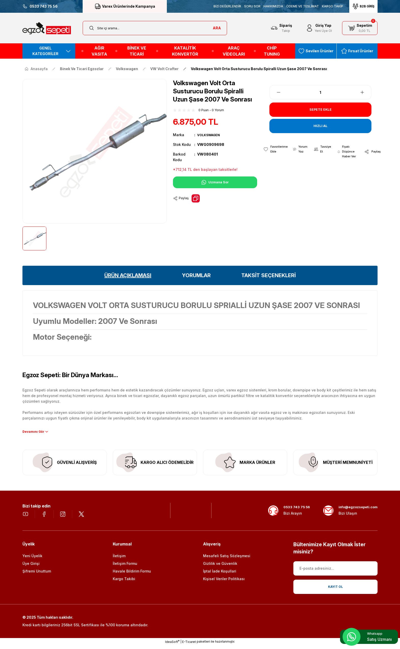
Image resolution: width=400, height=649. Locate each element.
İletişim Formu (125, 567)
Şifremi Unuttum (36, 574)
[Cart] (360, 28)
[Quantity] (320, 92)
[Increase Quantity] (365, 92)
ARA (217, 28)
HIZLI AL (320, 126)
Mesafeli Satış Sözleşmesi (226, 559)
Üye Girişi (31, 567)
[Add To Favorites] (275, 149)
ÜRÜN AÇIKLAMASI (127, 275)
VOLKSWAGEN (210, 135)
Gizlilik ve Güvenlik (220, 567)
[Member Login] (318, 28)
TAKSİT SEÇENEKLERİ (268, 275)
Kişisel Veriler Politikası (224, 582)
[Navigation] (48, 51)
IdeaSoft (172, 645)
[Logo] (46, 28)
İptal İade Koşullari (219, 574)
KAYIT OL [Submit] (335, 590)
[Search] (155, 28)
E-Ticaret (189, 645)
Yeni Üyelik (32, 559)
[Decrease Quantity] (275, 92)
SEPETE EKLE (320, 109)
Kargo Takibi (124, 582)
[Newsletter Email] (335, 572)
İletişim (119, 559)
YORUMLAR (196, 275)
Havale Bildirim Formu (132, 574)
